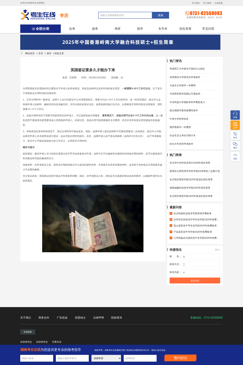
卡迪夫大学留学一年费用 (183, 85)
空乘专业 (56, 342)
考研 (117, 28)
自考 (72, 28)
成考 (95, 28)
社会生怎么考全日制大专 (183, 135)
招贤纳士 (80, 317)
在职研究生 (26, 342)
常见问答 (208, 28)
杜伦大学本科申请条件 (181, 143)
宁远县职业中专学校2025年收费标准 (193, 231)
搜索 (160, 15)
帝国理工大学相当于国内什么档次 (187, 68)
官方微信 (196, 3)
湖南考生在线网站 (36, 3)
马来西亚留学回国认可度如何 (185, 93)
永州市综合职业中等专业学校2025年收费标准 (197, 219)
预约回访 (180, 358)
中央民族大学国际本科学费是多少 (187, 102)
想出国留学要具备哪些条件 (184, 110)
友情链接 (28, 332)
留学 (140, 28)
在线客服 (219, 3)
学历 (64, 15)
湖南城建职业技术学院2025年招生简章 (190, 187)
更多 (217, 250)
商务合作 (43, 317)
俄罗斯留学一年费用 (180, 127)
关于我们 (25, 317)
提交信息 (195, 280)
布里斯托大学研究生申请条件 (185, 77)
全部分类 (42, 29)
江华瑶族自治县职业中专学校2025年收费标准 (197, 238)
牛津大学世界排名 (179, 119)
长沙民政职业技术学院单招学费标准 (192, 213)
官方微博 (207, 3)
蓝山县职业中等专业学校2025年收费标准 (195, 225)
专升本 (162, 28)
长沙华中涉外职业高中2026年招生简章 (190, 162)
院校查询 (116, 317)
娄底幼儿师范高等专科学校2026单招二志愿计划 (195, 171)
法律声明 (98, 317)
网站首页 (30, 53)
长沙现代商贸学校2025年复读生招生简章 (191, 179)
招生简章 (185, 28)
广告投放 (62, 317)
